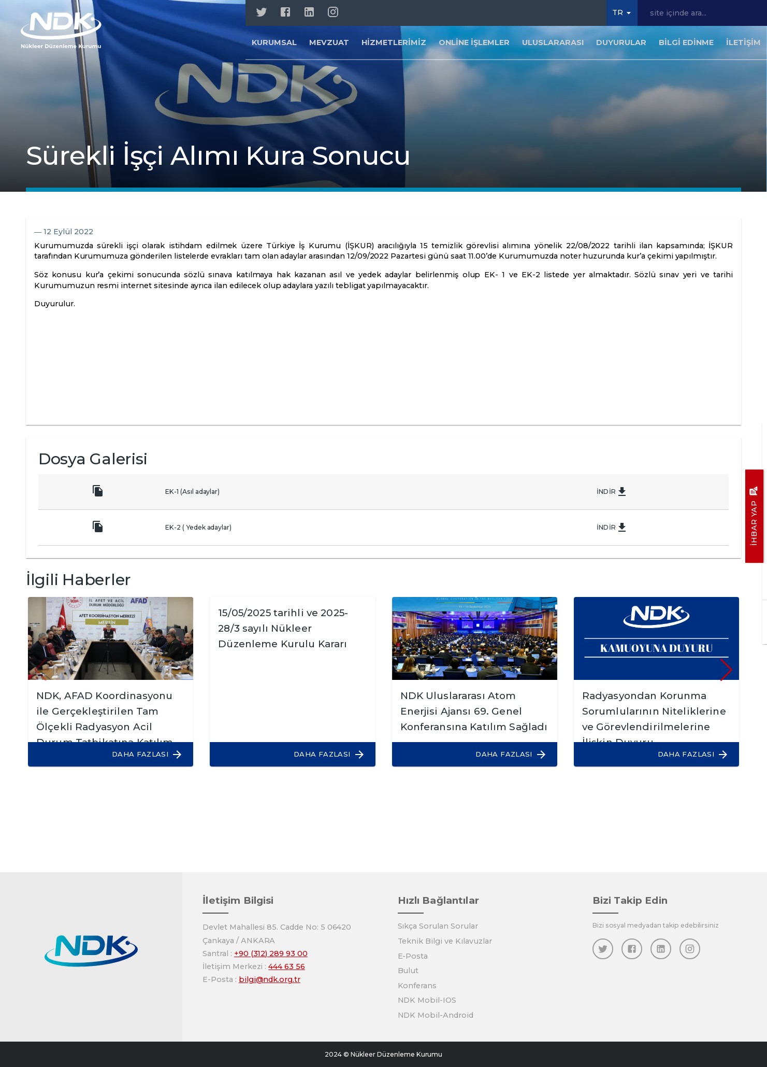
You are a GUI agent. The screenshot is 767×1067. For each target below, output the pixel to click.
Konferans (417, 985)
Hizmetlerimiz (393, 43)
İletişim (743, 43)
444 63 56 (286, 966)
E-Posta (413, 956)
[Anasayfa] (63, 31)
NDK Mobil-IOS (427, 1000)
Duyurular (621, 43)
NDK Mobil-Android (435, 1015)
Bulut (408, 970)
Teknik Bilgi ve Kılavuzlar (445, 941)
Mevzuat (329, 43)
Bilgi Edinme (686, 43)
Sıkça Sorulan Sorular (438, 926)
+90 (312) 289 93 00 (271, 953)
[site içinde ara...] (702, 13)
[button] (142, 754)
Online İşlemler (474, 43)
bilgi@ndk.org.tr (269, 979)
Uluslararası (553, 43)
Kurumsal (274, 43)
